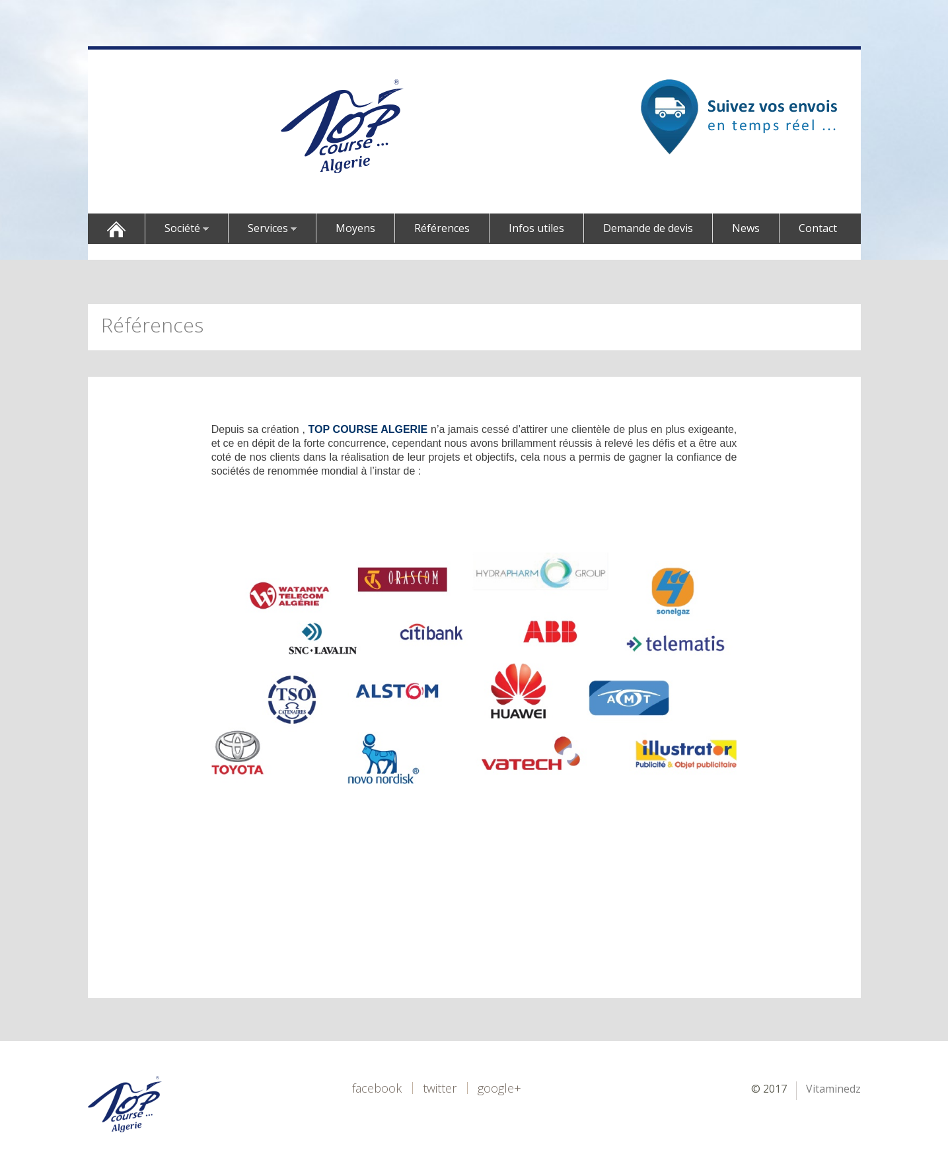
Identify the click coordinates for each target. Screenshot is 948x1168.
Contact (818, 228)
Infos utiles (536, 228)
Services (272, 228)
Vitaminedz (833, 1088)
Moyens (355, 228)
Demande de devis (648, 228)
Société (186, 228)
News (746, 228)
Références (442, 228)
